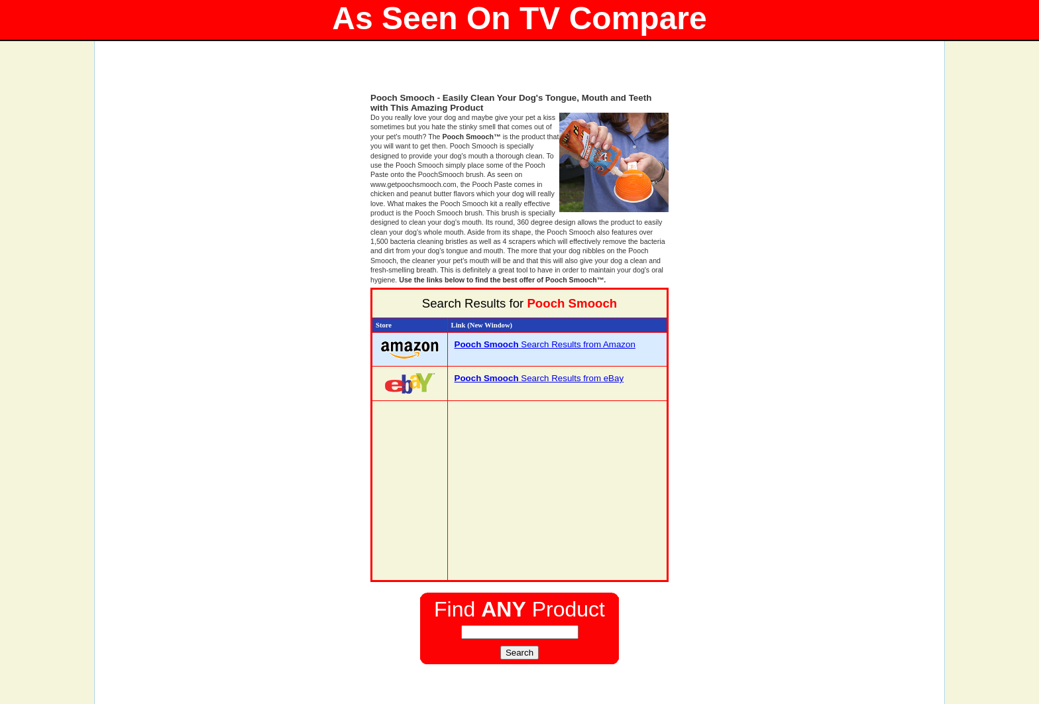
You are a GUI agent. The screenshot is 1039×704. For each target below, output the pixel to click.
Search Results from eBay (539, 378)
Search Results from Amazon (545, 344)
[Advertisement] (519, 73)
